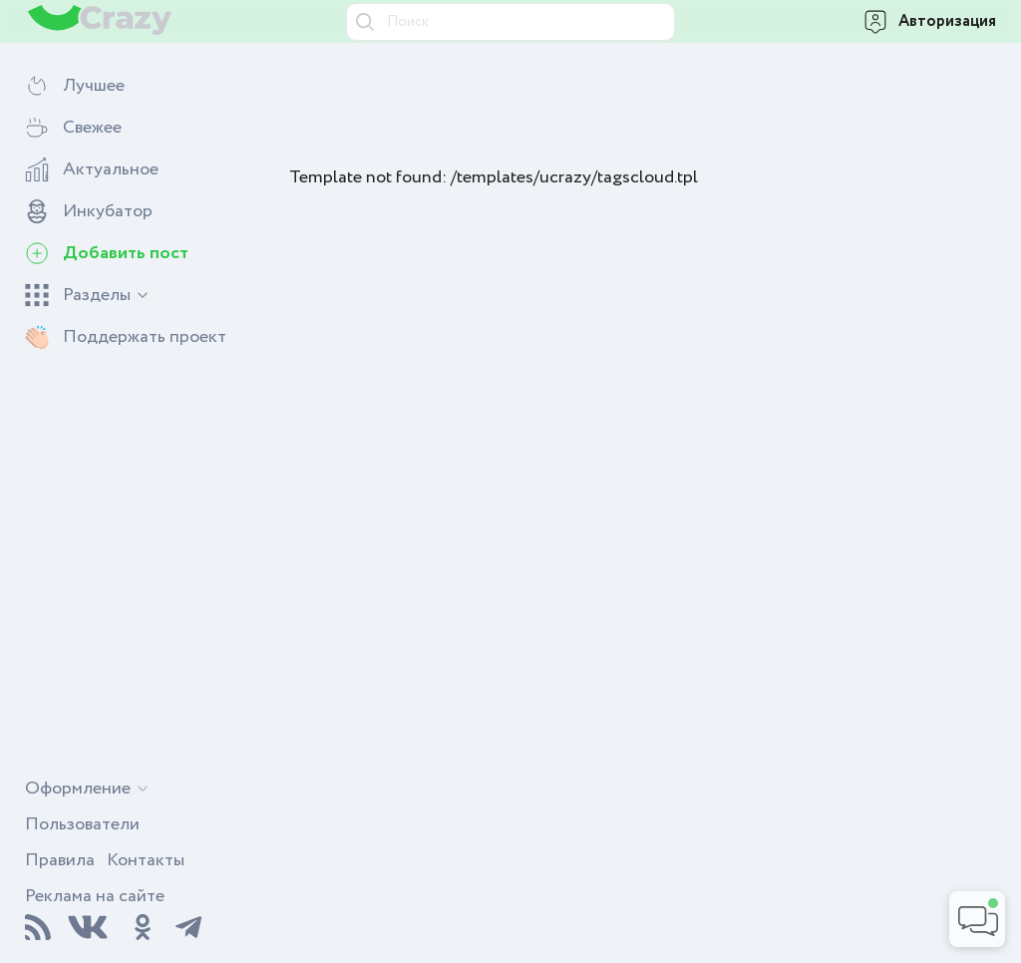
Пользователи (82, 824)
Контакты (145, 860)
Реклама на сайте (95, 896)
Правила (60, 860)
